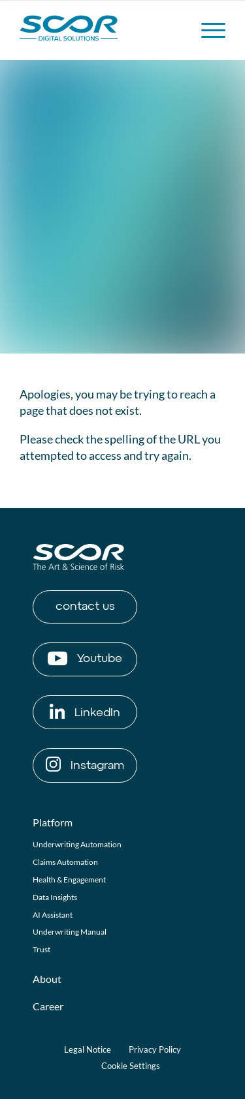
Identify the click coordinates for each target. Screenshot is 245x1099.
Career (48, 1006)
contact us (85, 606)
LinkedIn (85, 711)
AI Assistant (53, 915)
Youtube (85, 658)
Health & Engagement (69, 879)
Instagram (85, 764)
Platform (53, 822)
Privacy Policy (155, 1049)
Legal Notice (87, 1049)
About (47, 978)
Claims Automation (65, 862)
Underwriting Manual (69, 932)
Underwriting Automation (77, 844)
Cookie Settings (130, 1066)
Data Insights (55, 897)
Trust (41, 949)
